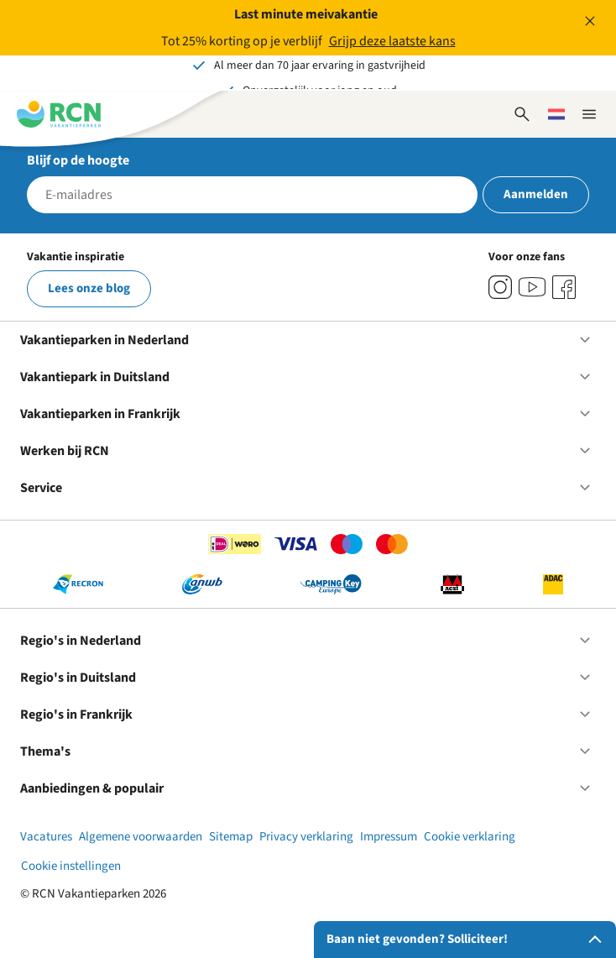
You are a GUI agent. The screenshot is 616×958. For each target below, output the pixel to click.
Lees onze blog (89, 288)
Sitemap (231, 836)
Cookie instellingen (71, 866)
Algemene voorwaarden (140, 836)
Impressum (388, 836)
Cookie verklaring (469, 836)
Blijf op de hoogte (78, 160)
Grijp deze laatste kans (392, 41)
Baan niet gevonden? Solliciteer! (467, 939)
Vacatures (46, 836)
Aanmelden (536, 194)
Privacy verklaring (306, 836)
